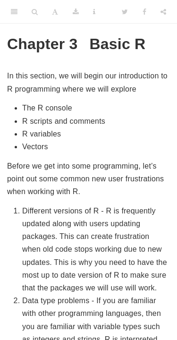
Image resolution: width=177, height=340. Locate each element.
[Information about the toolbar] (94, 12)
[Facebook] (144, 12)
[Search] (35, 12)
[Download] (76, 12)
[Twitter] (125, 12)
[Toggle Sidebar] (14, 12)
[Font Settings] (55, 12)
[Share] (163, 12)
